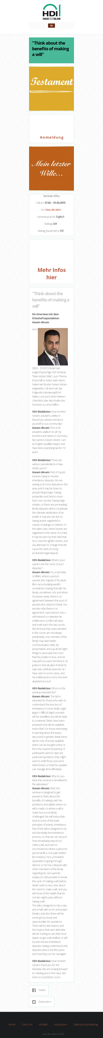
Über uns (27, 1024)
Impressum (60, 1024)
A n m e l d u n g (51, 137)
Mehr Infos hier (52, 273)
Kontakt (43, 1024)
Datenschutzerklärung (85, 1024)
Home (11, 1024)
